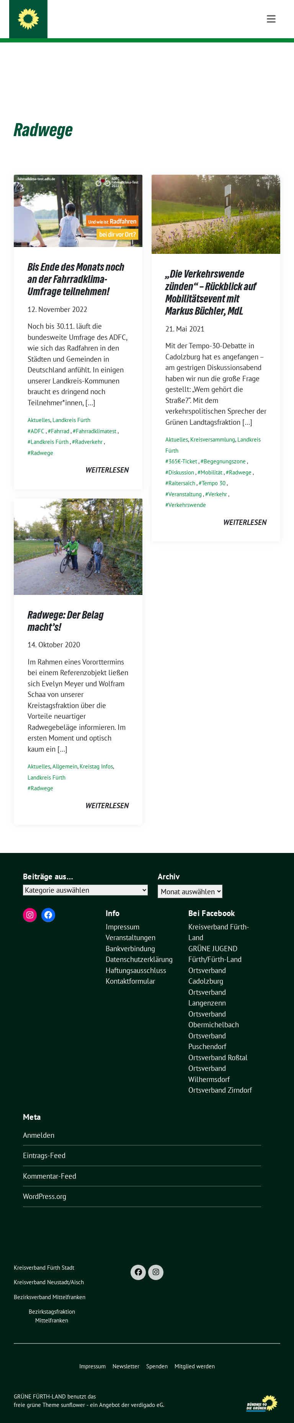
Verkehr (217, 482)
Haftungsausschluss (136, 958)
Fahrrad (60, 419)
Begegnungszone (225, 449)
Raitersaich (181, 471)
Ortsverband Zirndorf (220, 1078)
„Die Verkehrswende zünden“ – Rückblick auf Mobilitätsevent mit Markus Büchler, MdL (210, 280)
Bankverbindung (130, 936)
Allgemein (64, 754)
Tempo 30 (213, 471)
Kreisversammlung (212, 427)
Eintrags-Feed (44, 1143)
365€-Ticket (182, 449)
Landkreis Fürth (71, 408)
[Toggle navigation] (271, 54)
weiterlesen (107, 458)
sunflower (73, 1393)
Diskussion (181, 460)
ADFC (37, 419)
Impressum (122, 914)
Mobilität (211, 460)
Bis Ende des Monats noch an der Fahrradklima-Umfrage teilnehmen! (76, 267)
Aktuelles (39, 408)
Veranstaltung (185, 482)
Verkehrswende (187, 493)
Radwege (42, 441)
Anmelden (38, 1123)
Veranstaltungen (130, 925)
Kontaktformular (130, 969)
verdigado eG (147, 1393)
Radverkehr (89, 430)
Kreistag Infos (96, 754)
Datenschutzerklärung (139, 947)
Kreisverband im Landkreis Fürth (100, 27)
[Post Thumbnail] (78, 198)
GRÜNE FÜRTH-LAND (78, 16)
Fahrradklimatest (96, 419)
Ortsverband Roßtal (218, 1045)
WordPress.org (44, 1184)
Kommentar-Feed (49, 1164)
